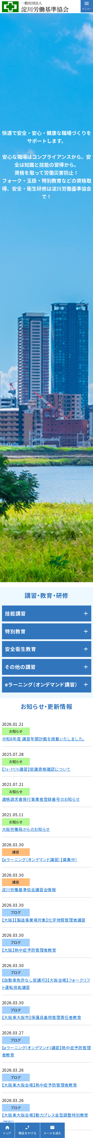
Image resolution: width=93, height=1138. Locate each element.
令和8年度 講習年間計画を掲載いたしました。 (43, 739)
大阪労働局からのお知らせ (26, 829)
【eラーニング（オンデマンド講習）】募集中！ (40, 859)
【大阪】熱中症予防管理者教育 (29, 950)
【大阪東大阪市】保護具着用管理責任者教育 (41, 1017)
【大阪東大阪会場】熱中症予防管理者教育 (39, 1085)
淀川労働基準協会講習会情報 (29, 890)
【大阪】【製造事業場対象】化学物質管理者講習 (44, 920)
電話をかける (27, 1133)
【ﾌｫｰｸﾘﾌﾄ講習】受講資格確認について (36, 769)
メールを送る (52, 1133)
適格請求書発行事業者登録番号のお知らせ (41, 799)
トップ (7, 1133)
